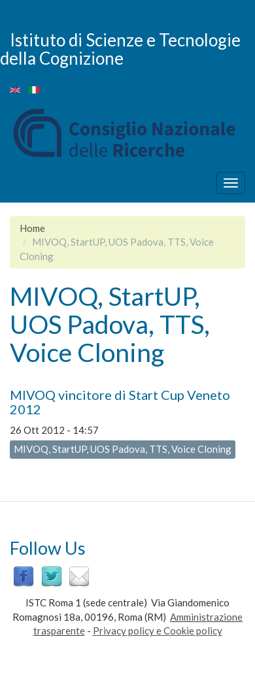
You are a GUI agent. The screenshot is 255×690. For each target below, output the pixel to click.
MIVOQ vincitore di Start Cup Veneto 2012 (120, 402)
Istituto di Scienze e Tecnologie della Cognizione (120, 49)
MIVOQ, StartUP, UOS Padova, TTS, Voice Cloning (122, 449)
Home (32, 228)
